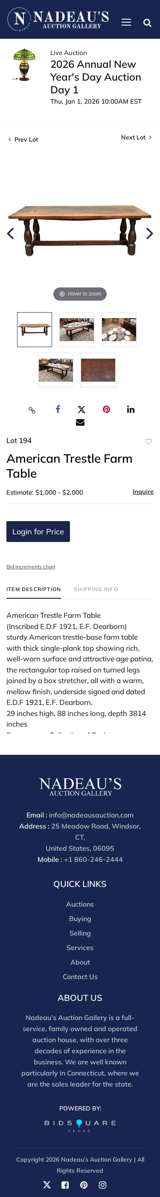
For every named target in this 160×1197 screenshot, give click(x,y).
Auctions (80, 904)
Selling (80, 933)
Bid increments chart (30, 566)
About (80, 962)
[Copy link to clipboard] (32, 410)
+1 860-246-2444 (93, 859)
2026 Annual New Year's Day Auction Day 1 (95, 77)
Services (80, 947)
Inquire (143, 491)
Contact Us (80, 976)
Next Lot (136, 137)
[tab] (33, 592)
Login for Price (38, 531)
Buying (80, 918)
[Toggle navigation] (126, 22)
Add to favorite (148, 441)
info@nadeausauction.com (91, 815)
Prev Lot (23, 139)
